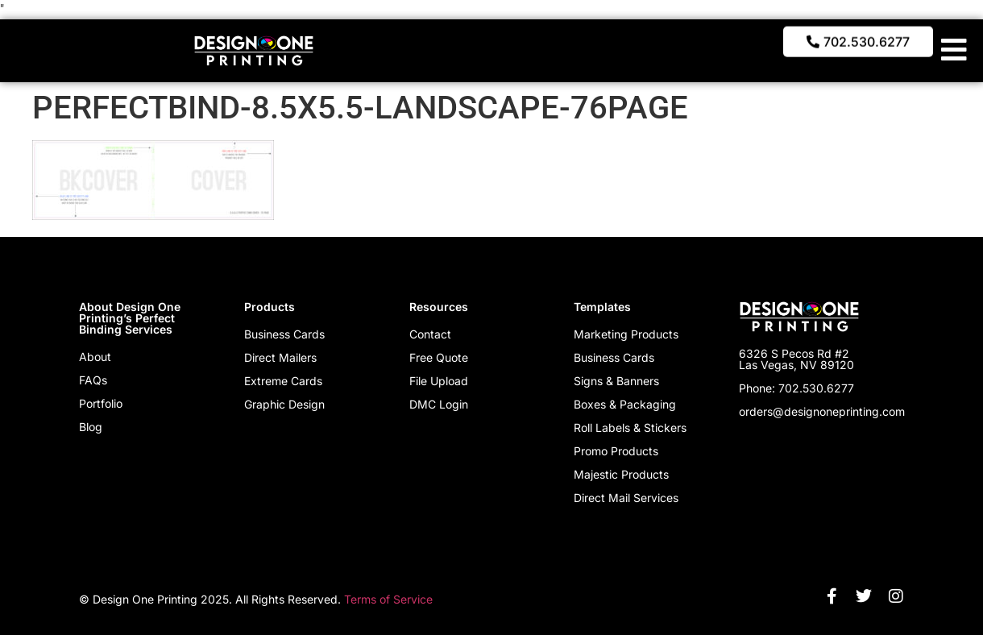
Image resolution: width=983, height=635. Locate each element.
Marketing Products (626, 334)
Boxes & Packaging (625, 404)
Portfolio (100, 403)
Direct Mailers (280, 357)
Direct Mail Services (626, 497)
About (95, 356)
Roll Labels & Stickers (630, 427)
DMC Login (438, 404)
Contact (430, 334)
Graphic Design (284, 404)
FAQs (93, 380)
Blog (90, 427)
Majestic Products (621, 474)
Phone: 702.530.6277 (796, 388)
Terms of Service (388, 599)
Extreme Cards (283, 381)
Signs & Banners (616, 381)
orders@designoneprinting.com (822, 411)
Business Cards (284, 334)
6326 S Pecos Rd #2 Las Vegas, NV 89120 (796, 359)
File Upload (438, 381)
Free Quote (438, 357)
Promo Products (616, 451)
